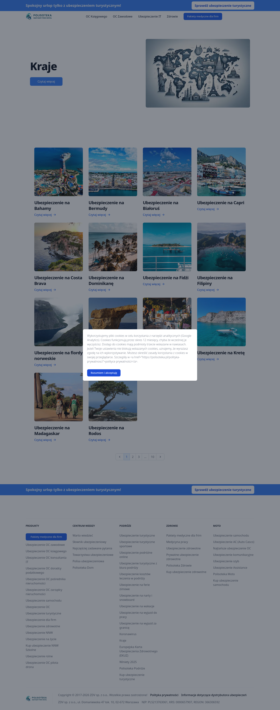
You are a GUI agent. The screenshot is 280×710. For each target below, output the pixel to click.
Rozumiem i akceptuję (104, 372)
